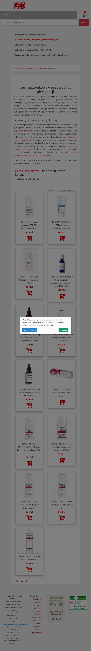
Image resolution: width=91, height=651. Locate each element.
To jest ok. (63, 330)
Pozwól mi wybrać (30, 330)
